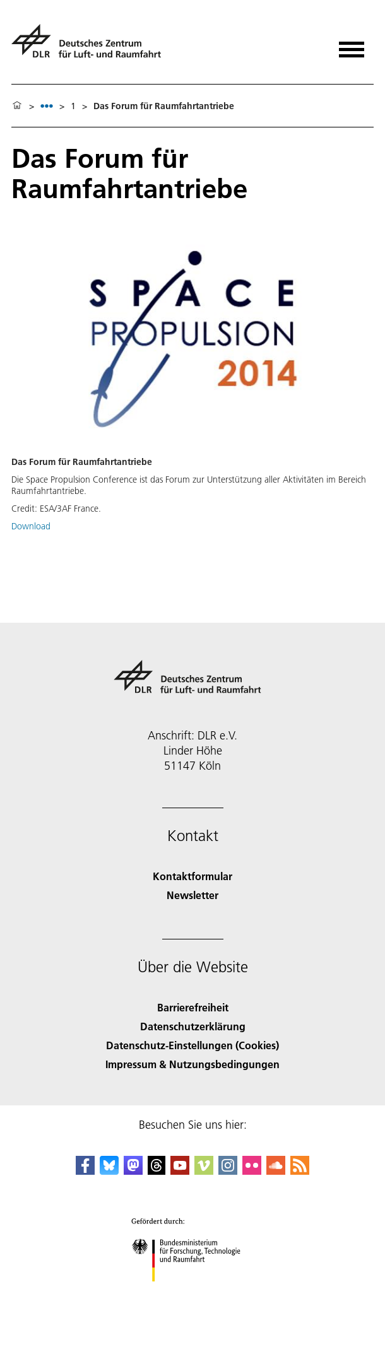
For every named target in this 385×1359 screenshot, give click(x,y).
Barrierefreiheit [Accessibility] (192, 1007)
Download (30, 526)
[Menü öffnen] (351, 45)
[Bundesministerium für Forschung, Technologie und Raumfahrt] (193, 1292)
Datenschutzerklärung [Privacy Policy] (193, 1026)
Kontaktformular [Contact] (192, 876)
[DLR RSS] (299, 1170)
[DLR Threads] (156, 1170)
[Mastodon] (133, 1170)
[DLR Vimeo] (203, 1170)
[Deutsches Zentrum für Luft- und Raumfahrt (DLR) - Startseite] (91, 46)
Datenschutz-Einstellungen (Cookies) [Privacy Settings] (192, 1045)
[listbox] (46, 106)
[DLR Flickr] (251, 1170)
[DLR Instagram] (227, 1170)
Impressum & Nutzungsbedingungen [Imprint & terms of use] (192, 1064)
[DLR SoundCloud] (275, 1170)
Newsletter (192, 895)
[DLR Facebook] (85, 1170)
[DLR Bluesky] (109, 1170)
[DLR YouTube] (179, 1170)
